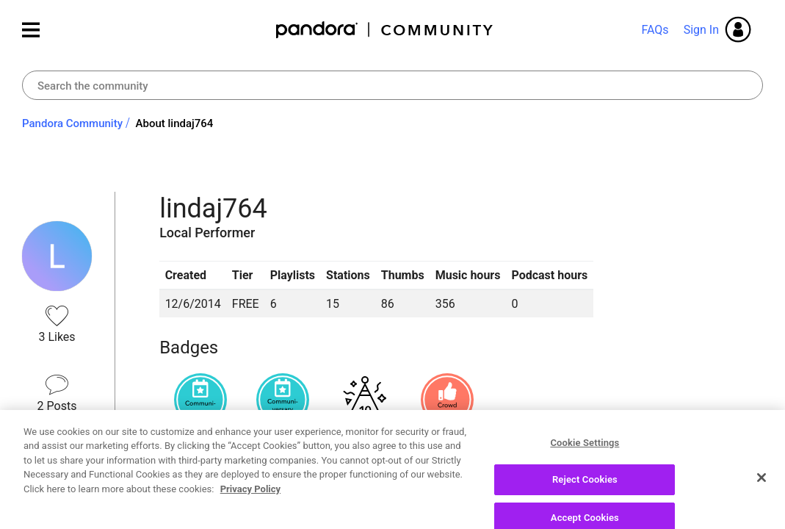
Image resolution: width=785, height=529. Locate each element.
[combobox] (392, 85)
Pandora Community (385, 29)
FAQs (654, 30)
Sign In (701, 30)
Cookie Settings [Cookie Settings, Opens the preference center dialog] (584, 477)
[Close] (761, 512)
